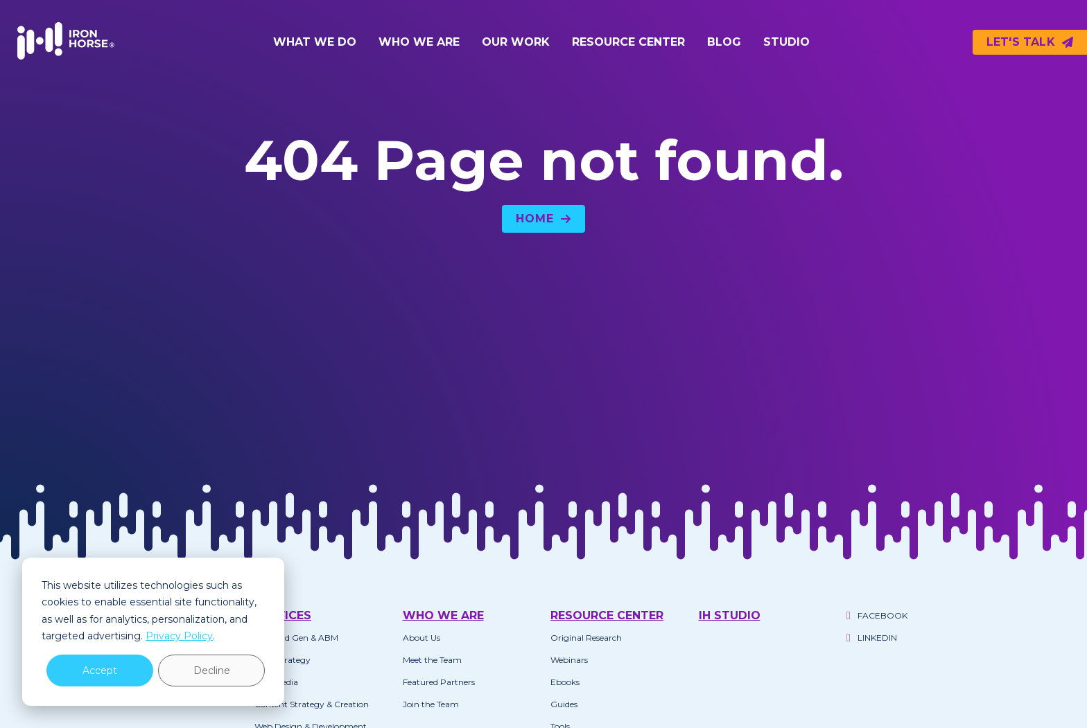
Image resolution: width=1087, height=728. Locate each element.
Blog (724, 41)
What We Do (314, 41)
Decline (211, 670)
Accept (99, 670)
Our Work (516, 41)
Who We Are (419, 41)
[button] (314, 42)
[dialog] (153, 632)
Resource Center (628, 41)
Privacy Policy (179, 636)
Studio (786, 41)
